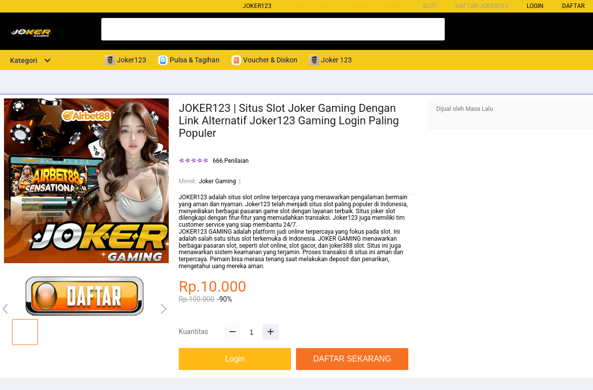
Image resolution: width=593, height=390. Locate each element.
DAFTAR (573, 5)
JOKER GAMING (339, 238)
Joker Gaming (217, 181)
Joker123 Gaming (377, 5)
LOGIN (535, 5)
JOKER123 (193, 197)
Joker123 (257, 5)
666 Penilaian (231, 161)
